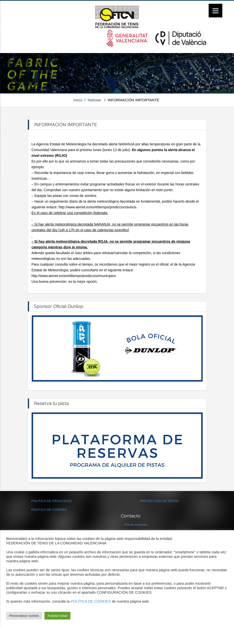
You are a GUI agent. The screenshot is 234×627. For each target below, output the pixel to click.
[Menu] (215, 10)
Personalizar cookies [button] (24, 616)
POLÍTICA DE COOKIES (49, 510)
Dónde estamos (136, 524)
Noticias (94, 100)
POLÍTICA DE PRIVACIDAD (51, 501)
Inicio (77, 100)
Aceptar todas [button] (57, 616)
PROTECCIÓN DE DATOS (159, 501)
